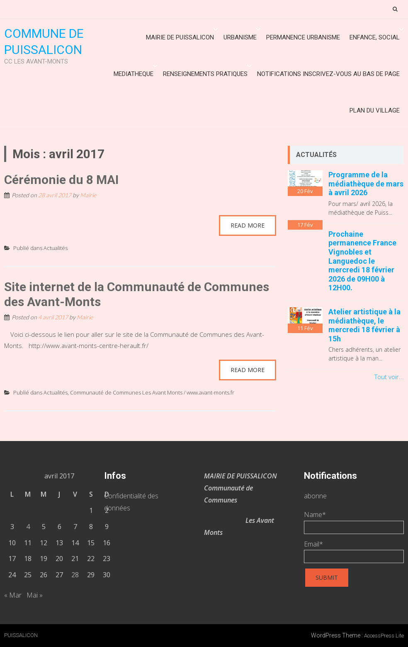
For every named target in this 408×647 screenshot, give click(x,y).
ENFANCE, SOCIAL (375, 37)
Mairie (88, 195)
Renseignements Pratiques (205, 74)
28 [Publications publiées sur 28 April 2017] (75, 574)
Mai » (35, 595)
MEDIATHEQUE (133, 74)
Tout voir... (389, 377)
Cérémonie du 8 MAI (61, 179)
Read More (248, 225)
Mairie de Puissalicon (180, 37)
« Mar (13, 595)
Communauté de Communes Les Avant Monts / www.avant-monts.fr (152, 392)
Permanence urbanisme (303, 37)
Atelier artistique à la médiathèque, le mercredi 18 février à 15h (364, 325)
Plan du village (375, 110)
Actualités (56, 248)
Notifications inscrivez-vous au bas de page (328, 74)
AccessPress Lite (384, 635)
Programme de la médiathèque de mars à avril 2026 (365, 183)
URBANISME (240, 37)
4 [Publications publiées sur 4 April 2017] (28, 526)
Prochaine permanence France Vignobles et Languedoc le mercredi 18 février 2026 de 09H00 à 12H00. (362, 261)
